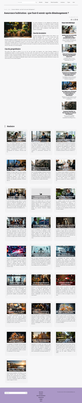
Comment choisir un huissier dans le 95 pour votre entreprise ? (41, 198)
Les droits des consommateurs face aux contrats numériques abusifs (65, 255)
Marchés (40, 2)
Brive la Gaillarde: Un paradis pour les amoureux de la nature (65, 341)
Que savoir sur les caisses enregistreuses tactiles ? (16, 312)
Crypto (68, 2)
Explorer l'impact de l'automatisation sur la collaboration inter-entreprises (16, 285)
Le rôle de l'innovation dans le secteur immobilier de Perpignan (41, 341)
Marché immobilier (54, 2)
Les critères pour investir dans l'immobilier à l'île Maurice (16, 370)
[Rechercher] (27, 2)
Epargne (46, 2)
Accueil (5, 9)
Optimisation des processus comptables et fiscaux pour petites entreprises (41, 255)
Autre (74, 2)
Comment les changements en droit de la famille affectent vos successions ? (65, 198)
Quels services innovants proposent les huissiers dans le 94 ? (69, 55)
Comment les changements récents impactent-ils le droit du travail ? (69, 74)
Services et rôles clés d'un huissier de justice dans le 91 (16, 197)
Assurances (63, 2)
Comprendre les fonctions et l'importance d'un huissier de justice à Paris (65, 227)
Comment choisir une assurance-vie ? (65, 283)
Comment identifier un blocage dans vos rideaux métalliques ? (69, 113)
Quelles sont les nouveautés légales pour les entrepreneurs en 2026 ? (69, 36)
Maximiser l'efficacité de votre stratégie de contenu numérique (41, 227)
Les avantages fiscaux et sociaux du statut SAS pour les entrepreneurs (41, 284)
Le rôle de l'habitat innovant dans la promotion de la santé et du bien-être (65, 313)
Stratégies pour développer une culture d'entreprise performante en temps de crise (16, 227)
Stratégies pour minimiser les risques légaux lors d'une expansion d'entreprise (69, 93)
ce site (45, 37)
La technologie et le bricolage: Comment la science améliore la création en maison (16, 342)
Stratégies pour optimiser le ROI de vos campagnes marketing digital (16, 255)
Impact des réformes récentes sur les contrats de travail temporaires (65, 169)
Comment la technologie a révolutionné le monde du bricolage (41, 313)
